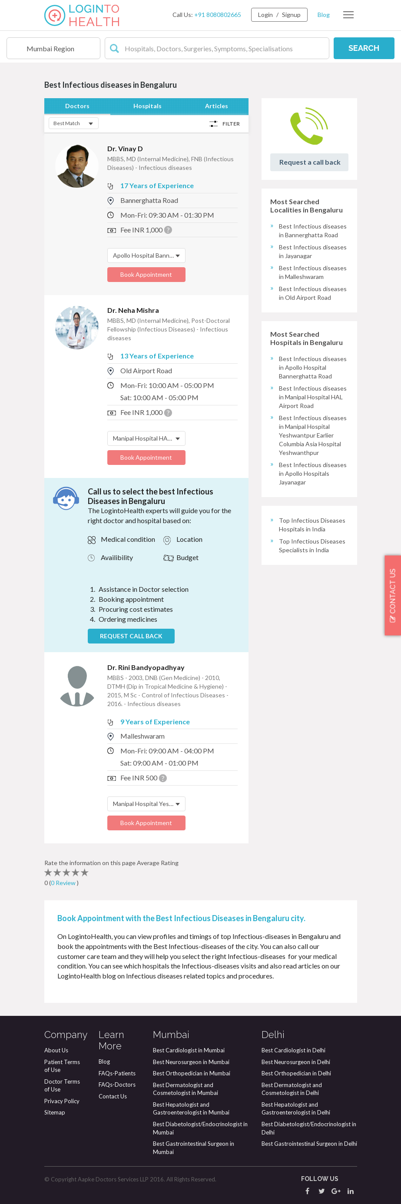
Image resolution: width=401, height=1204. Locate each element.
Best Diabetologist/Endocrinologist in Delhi (309, 1128)
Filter (231, 123)
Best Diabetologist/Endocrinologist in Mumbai (200, 1128)
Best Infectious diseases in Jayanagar (313, 251)
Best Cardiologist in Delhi (293, 1050)
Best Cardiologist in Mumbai (189, 1050)
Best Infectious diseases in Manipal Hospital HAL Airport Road (313, 397)
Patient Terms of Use (62, 1066)
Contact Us (113, 1096)
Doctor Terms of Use (62, 1085)
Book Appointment (146, 274)
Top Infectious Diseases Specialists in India (312, 545)
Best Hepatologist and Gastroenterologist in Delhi (296, 1108)
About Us (56, 1050)
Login (265, 14)
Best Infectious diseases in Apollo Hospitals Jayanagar (313, 473)
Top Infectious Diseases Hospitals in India (312, 525)
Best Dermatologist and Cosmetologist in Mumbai (185, 1089)
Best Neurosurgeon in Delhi (296, 1061)
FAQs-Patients (117, 1073)
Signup (291, 14)
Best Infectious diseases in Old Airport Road (313, 293)
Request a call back (310, 162)
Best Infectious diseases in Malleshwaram (313, 272)
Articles (216, 105)
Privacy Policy (62, 1101)
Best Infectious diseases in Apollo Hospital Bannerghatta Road (313, 367)
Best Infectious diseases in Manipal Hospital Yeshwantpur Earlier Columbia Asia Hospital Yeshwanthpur (313, 435)
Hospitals (147, 105)
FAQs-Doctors (117, 1084)
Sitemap (54, 1112)
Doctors (77, 105)
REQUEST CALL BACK (131, 636)
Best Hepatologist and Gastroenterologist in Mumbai (191, 1108)
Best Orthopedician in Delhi (296, 1073)
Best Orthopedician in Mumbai (191, 1073)
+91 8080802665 (217, 14)
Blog (324, 14)
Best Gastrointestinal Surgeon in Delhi (309, 1143)
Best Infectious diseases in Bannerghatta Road (313, 230)
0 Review (64, 882)
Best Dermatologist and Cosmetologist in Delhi (292, 1089)
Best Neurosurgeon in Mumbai (191, 1061)
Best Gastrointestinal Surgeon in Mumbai (193, 1147)
